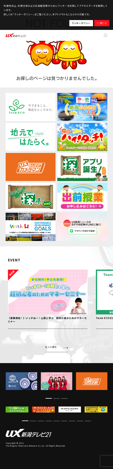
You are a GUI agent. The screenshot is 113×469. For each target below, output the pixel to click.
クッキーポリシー (81, 23)
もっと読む (56, 347)
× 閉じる (102, 23)
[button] (48, 398)
